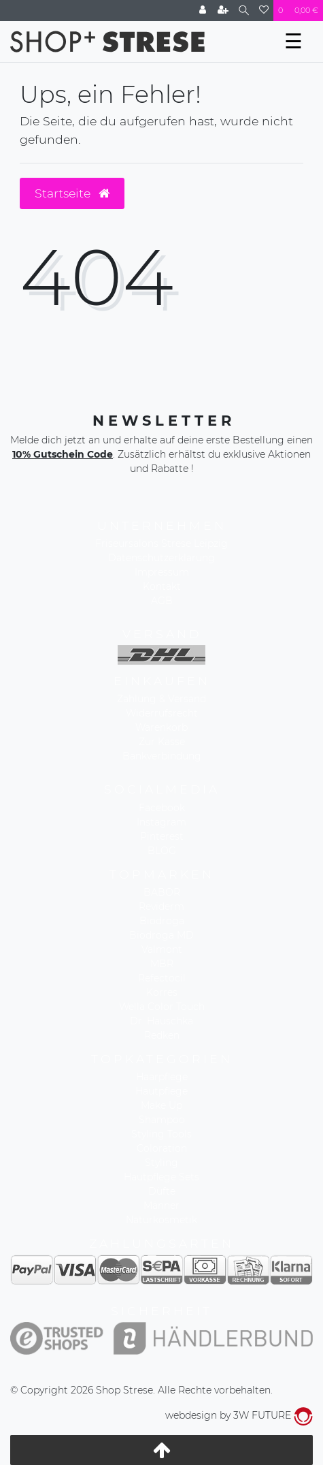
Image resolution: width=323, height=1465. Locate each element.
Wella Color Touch (162, 1007)
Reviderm (161, 906)
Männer (161, 1205)
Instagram (161, 822)
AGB (162, 601)
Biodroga (161, 921)
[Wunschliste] (263, 10)
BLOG (162, 851)
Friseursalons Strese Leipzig (161, 543)
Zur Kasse (162, 742)
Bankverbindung (161, 756)
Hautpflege (161, 1091)
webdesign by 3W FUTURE (239, 1415)
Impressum (162, 572)
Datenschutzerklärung (161, 558)
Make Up (161, 1105)
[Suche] (243, 10)
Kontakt (162, 586)
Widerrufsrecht (162, 713)
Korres (161, 992)
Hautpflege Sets (161, 1177)
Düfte (161, 1191)
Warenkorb (161, 727)
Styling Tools (161, 1134)
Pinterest (162, 836)
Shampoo (162, 1120)
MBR (161, 964)
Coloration (162, 1148)
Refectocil (162, 978)
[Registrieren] (223, 10)
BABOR (161, 892)
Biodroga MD (161, 935)
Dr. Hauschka (161, 1021)
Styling (161, 1162)
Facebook (162, 808)
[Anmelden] (202, 10)
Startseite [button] (72, 193)
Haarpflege (162, 1077)
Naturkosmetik (161, 1220)
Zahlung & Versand (161, 699)
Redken (162, 1035)
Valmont (161, 949)
